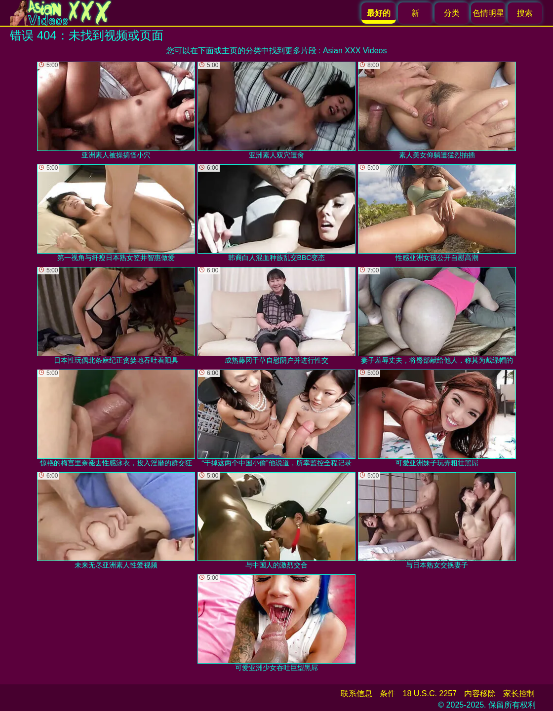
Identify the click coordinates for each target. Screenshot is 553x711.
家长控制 (519, 693)
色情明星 (488, 13)
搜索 (525, 13)
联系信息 (356, 693)
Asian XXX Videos (355, 50)
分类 (452, 13)
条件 (387, 693)
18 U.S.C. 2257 (430, 693)
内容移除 (480, 693)
